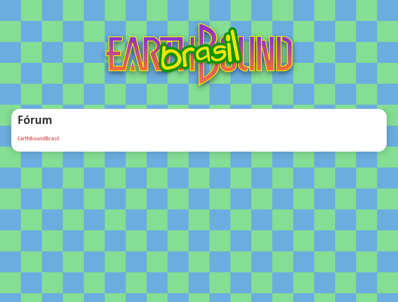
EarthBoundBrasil (38, 139)
